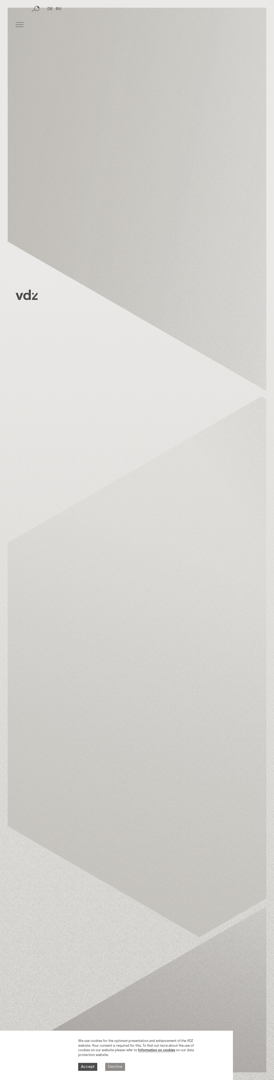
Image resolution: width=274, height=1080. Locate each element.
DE (50, 25)
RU (58, 25)
